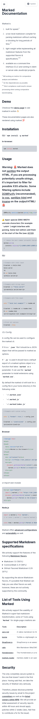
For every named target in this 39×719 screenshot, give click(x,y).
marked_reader (8, 658)
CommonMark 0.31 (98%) (15, 565)
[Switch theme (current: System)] (31, 4)
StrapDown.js (7, 642)
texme (4, 637)
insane (6, 201)
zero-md (5, 632)
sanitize (11, 170)
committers (7, 696)
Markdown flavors (19, 556)
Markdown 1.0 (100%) (13, 561)
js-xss (5, 197)
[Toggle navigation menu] (4, 4)
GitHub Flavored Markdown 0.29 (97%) (17, 570)
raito (4, 647)
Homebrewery (7, 653)
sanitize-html (19, 197)
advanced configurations (26, 530)
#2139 (30, 233)
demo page (19, 108)
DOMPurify (8, 193)
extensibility (11, 533)
